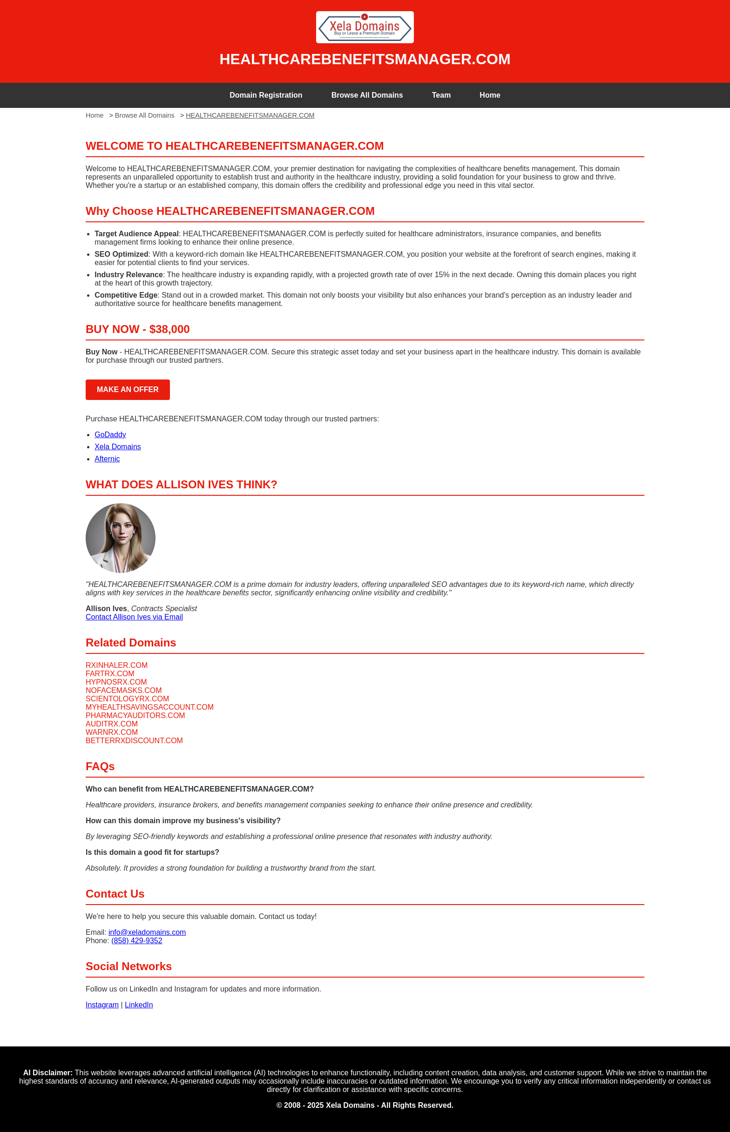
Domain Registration (266, 95)
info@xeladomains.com (147, 932)
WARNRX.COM (112, 732)
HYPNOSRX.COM (116, 682)
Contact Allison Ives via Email (134, 617)
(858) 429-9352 (136, 941)
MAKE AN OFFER (128, 389)
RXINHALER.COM (117, 665)
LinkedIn (139, 1005)
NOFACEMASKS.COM (124, 690)
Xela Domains (118, 447)
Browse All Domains (367, 95)
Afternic (107, 459)
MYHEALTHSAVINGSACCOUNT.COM (150, 707)
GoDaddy (110, 435)
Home (490, 95)
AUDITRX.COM (112, 724)
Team (441, 95)
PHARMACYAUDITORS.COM (135, 715)
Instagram (102, 1005)
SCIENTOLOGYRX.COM (127, 699)
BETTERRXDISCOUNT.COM (134, 741)
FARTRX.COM (110, 674)
